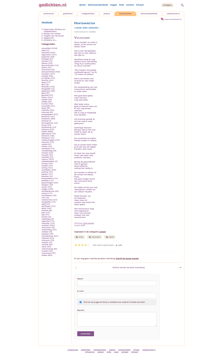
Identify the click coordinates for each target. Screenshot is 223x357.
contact (130, 5)
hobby (45, 102)
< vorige (77, 27)
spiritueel (46, 206)
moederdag (47, 151)
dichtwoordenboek (98, 5)
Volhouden (94, 237)
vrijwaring (90, 352)
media (45, 144)
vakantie (46, 221)
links (121, 5)
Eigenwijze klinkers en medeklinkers (54, 30)
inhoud (139, 5)
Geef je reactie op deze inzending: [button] (109, 267)
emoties (45, 74)
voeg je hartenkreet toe (172, 19)
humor (45, 104)
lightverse (46, 134)
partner (45, 172)
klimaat (45, 121)
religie (45, 189)
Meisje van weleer (52, 34)
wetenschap (47, 249)
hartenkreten (125, 14)
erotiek (45, 76)
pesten (45, 174)
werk (44, 247)
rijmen (82, 5)
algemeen (46, 55)
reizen (44, 187)
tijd (43, 215)
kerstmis (46, 116)
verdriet (45, 225)
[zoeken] (181, 4)
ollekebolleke (48, 161)
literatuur (46, 138)
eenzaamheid (48, 72)
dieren (45, 63)
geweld (45, 95)
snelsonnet (48, 14)
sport (44, 208)
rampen (45, 185)
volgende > (94, 27)
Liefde (109, 237)
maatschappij (48, 140)
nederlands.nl (173, 14)
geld (44, 93)
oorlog (45, 163)
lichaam (45, 129)
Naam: (80, 279)
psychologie (47, 183)
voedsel (45, 234)
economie (46, 70)
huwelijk (46, 106)
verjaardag (47, 230)
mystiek (45, 157)
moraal (45, 153)
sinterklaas (47, 195)
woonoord (46, 253)
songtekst (46, 202)
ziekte (44, 255)
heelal (44, 99)
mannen (45, 142)
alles (85, 27)
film (43, 84)
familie (45, 80)
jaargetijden (47, 114)
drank (44, 67)
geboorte (46, 91)
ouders (45, 166)
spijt (44, 204)
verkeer (45, 232)
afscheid (46, 52)
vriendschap (47, 236)
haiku (44, 97)
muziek (45, 155)
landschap (46, 127)
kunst (44, 125)
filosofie (45, 87)
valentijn (46, 223)
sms (43, 198)
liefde (44, 131)
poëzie (107, 14)
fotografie (46, 89)
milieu (45, 146)
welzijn (45, 242)
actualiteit (46, 48)
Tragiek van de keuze (54, 36)
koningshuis (47, 123)
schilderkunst (48, 191)
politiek (45, 180)
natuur (45, 159)
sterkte (45, 210)
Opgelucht (49, 38)
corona (45, 61)
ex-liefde (46, 78)
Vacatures (47, 22)
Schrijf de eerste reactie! (127, 258)
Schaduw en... (50, 40)
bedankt (45, 57)
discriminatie (48, 65)
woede (45, 251)
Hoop (79, 237)
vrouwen (46, 240)
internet (45, 112)
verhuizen (46, 227)
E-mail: (80, 291)
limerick (45, 136)
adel (44, 50)
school (45, 193)
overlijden (46, 170)
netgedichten (88, 14)
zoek (116, 352)
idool (44, 108)
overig (44, 168)
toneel (45, 217)
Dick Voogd (88, 223)
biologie (45, 59)
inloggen (167, 5)
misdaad (46, 148)
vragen (113, 5)
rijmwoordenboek (149, 14)
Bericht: (80, 310)
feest (44, 82)
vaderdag (46, 219)
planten (45, 176)
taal (43, 212)
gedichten (68, 14)
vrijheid (45, 238)
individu (45, 110)
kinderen (46, 119)
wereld (45, 244)
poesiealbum (48, 178)
